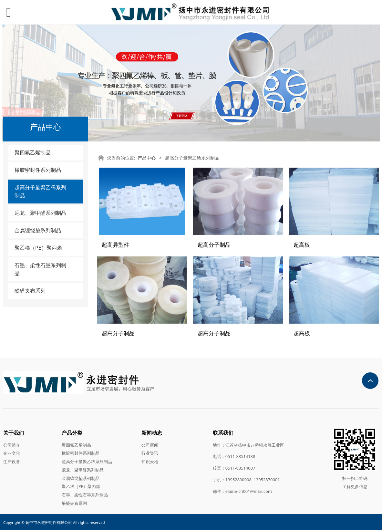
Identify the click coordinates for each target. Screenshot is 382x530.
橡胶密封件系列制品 (38, 169)
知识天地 (149, 461)
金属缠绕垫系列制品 (38, 230)
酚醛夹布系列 (30, 290)
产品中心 (147, 158)
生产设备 (11, 461)
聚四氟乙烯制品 (33, 152)
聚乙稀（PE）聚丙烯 (38, 247)
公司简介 (11, 444)
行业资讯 (149, 453)
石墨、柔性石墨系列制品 (40, 269)
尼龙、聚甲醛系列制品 (40, 212)
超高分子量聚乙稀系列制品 (40, 191)
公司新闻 (149, 444)
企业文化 (11, 453)
